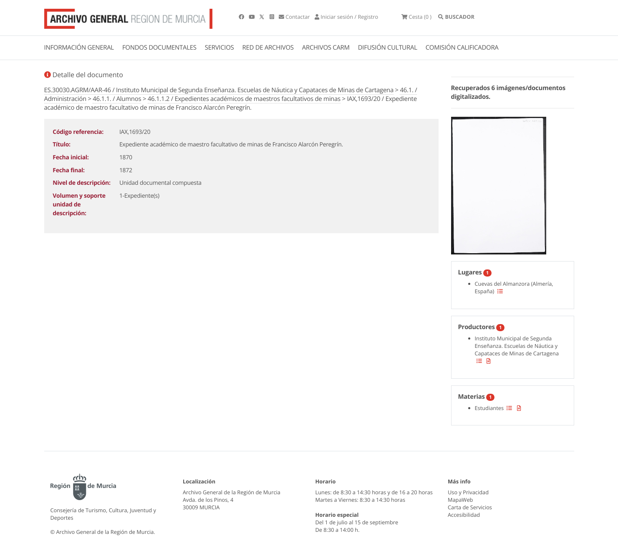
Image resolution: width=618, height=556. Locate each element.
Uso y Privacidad (468, 492)
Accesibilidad (464, 514)
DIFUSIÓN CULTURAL (387, 47)
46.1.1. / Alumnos (117, 99)
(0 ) (416, 16)
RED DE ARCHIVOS (268, 47)
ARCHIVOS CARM (326, 47)
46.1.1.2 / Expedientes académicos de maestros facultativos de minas (244, 99)
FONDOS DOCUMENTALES (159, 47)
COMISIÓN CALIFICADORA (462, 47)
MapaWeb (460, 499)
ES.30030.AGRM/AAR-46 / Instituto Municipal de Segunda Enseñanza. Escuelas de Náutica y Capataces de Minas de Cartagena (219, 90)
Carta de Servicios (470, 507)
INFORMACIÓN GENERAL (79, 47)
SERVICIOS (219, 47)
